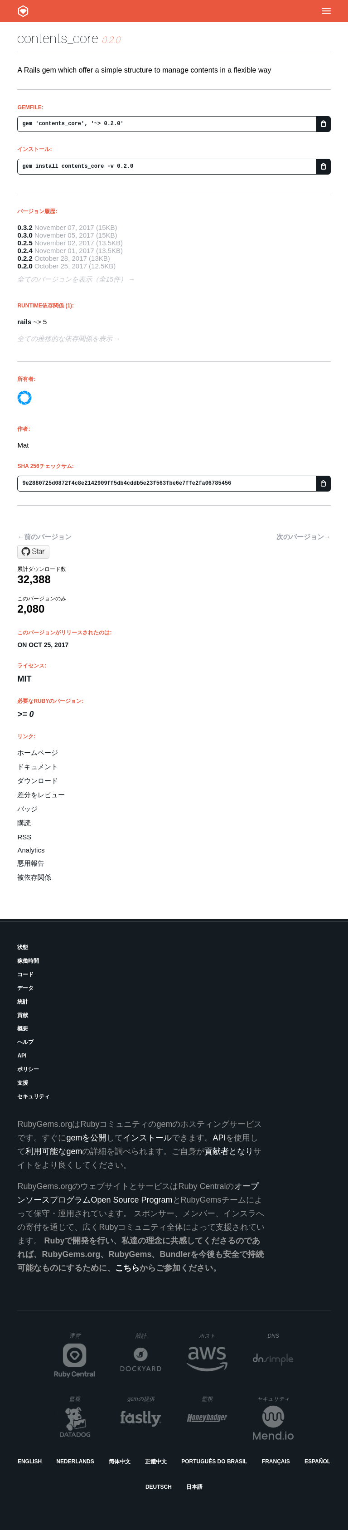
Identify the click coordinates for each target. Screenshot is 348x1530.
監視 (82, 1398)
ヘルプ (25, 1042)
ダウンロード (37, 780)
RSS (24, 837)
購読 (24, 823)
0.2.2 (24, 258)
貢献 (22, 1015)
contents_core (57, 38)
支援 (22, 1083)
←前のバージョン (44, 537)
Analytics (30, 850)
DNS (281, 1336)
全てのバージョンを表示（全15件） (72, 279)
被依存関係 (34, 877)
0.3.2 (24, 227)
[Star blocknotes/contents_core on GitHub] (33, 552)
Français (276, 1461)
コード (25, 974)
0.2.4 (24, 250)
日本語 (194, 1487)
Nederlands (75, 1461)
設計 (148, 1335)
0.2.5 (24, 243)
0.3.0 (24, 235)
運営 (82, 1338)
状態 (22, 947)
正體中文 (156, 1461)
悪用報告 (30, 863)
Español (317, 1461)
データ (25, 988)
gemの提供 (144, 1398)
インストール (147, 1137)
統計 (22, 1002)
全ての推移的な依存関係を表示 (64, 338)
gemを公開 (86, 1137)
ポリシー (28, 1069)
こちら (127, 1267)
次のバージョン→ (303, 537)
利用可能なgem (53, 1151)
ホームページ (37, 752)
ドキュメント (37, 766)
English (30, 1461)
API (21, 1055)
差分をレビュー (41, 795)
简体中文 (119, 1461)
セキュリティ (33, 1096)
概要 (22, 1028)
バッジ (27, 809)
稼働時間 (28, 961)
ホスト (213, 1335)
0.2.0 (24, 266)
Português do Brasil (214, 1461)
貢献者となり (228, 1151)
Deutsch (158, 1487)
